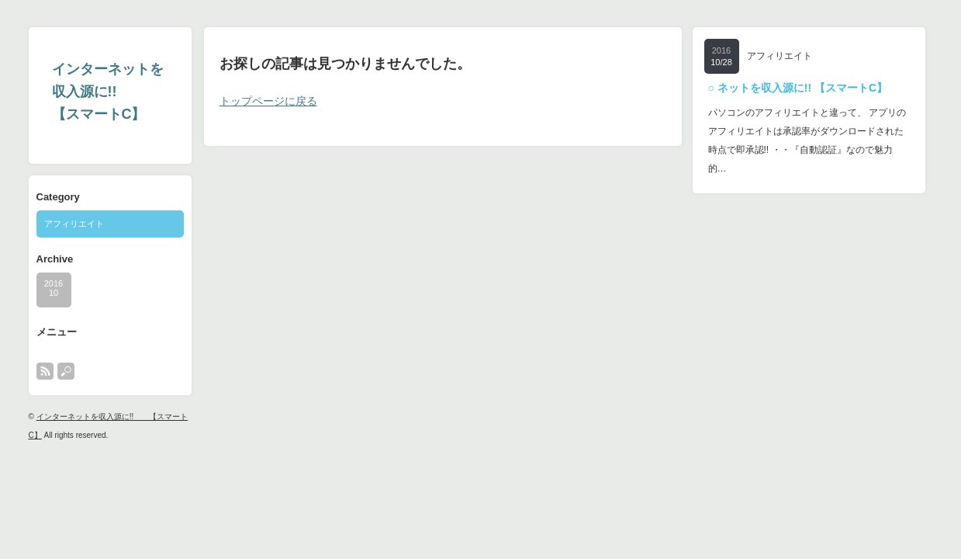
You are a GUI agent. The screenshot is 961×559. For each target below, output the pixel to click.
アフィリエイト (74, 223)
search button (65, 371)
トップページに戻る (268, 101)
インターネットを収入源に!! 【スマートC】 (108, 91)
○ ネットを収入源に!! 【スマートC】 (798, 88)
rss (45, 371)
